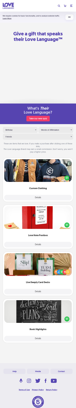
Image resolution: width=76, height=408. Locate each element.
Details (38, 198)
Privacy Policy (38, 390)
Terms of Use (24, 390)
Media (38, 371)
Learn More (7, 18)
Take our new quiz (38, 118)
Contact (61, 371)
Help (15, 371)
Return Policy (51, 390)
